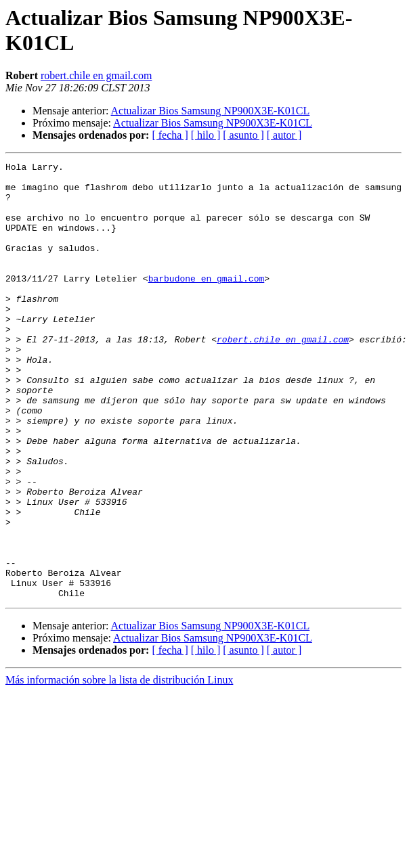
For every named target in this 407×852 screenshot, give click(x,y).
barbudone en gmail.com (206, 302)
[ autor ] (284, 135)
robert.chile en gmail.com (96, 75)
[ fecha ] (170, 135)
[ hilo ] (206, 135)
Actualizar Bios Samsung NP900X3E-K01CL (210, 110)
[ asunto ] (243, 135)
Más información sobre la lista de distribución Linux (119, 767)
